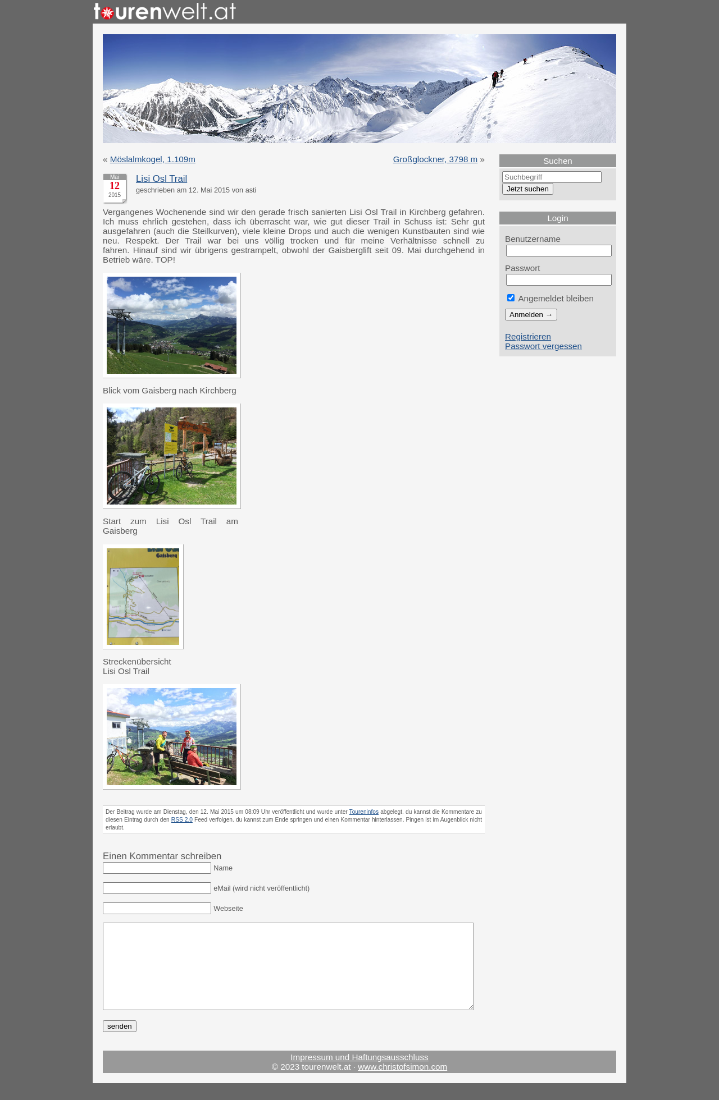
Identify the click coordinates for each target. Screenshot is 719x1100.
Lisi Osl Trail (161, 178)
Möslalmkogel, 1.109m (152, 159)
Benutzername (533, 239)
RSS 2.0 (182, 820)
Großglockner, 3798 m (435, 159)
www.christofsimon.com (402, 1083)
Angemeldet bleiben (550, 298)
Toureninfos (364, 812)
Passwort (522, 268)
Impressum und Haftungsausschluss (359, 1074)
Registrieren (528, 336)
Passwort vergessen (543, 346)
